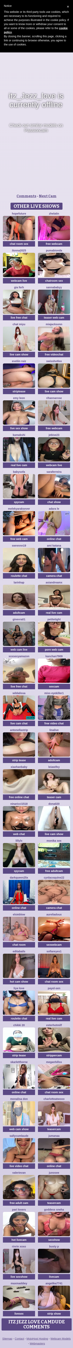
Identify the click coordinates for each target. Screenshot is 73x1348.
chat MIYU (19, 324)
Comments (26, 196)
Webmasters (37, 1343)
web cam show (19, 1129)
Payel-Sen (54, 988)
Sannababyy (54, 287)
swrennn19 (19, 545)
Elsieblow (19, 914)
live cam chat (19, 723)
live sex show (19, 428)
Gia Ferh (19, 287)
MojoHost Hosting (37, 1338)
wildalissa (18, 693)
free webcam (54, 243)
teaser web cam (54, 317)
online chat (54, 539)
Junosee (54, 1172)
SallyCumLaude (19, 1135)
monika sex (54, 840)
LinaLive (54, 730)
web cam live (19, 649)
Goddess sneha (54, 1209)
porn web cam (54, 649)
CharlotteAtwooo (53, 1098)
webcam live (19, 280)
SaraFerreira (54, 471)
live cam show (19, 354)
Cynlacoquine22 (54, 877)
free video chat (54, 723)
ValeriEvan (19, 1172)
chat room (19, 944)
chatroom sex (54, 280)
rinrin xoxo (19, 1246)
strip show (54, 1313)
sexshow (54, 1239)
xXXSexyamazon (19, 656)
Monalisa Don (19, 1098)
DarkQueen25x (19, 877)
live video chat (19, 1166)
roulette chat (19, 575)
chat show (54, 502)
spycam (19, 502)
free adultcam (54, 871)
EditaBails (19, 951)
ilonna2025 (19, 250)
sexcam (54, 686)
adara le (54, 508)
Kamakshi (19, 434)
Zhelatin (54, 213)
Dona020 (54, 803)
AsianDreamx (54, 582)
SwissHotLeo (54, 361)
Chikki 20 (19, 1025)
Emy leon (19, 398)
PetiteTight (54, 619)
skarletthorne (19, 1062)
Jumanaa (54, 1135)
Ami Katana (54, 545)
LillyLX (19, 840)
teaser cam (54, 797)
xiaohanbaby (19, 766)
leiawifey (54, 766)
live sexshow (19, 1276)
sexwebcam (54, 944)
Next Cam (47, 196)
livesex (19, 1313)
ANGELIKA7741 (54, 1283)
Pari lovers (19, 1209)
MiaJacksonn (54, 324)
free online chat (19, 797)
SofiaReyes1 (54, 951)
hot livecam (18, 1239)
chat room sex (19, 243)
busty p (54, 1246)
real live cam (19, 465)
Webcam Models (60, 1338)
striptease (18, 391)
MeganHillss (54, 1062)
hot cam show (19, 981)
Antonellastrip (19, 730)
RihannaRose (54, 398)
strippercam (54, 1055)
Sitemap (7, 1338)
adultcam (19, 612)
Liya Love (19, 988)
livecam (54, 1276)
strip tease (19, 760)
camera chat (54, 575)
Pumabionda (54, 250)
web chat (19, 834)
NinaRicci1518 (19, 803)
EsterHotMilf (54, 1025)
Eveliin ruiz (19, 361)
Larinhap (19, 582)
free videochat (54, 354)
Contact (19, 1338)
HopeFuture (19, 213)
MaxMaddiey (19, 1283)
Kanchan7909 (54, 656)
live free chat (19, 317)
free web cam (19, 539)
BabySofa (19, 471)
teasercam (54, 1129)
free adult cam (19, 1203)
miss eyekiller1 (54, 693)
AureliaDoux (54, 914)
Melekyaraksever (19, 508)
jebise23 (54, 434)
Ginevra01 (19, 619)
